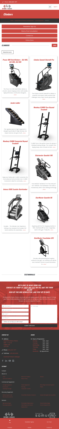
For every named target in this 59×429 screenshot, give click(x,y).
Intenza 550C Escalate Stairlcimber (15, 189)
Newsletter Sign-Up (29, 26)
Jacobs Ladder (15, 103)
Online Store (29, 40)
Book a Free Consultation (29, 31)
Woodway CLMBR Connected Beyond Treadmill (15, 142)
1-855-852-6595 (13, 353)
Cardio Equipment (39, 20)
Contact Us (29, 36)
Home (11, 20)
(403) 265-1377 (13, 2)
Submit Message (29, 325)
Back (54, 45)
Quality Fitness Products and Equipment (24, 20)
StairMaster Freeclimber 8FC (44, 238)
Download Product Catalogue (12, 357)
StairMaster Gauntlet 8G (43, 197)
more (15, 95)
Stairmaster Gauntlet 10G (44, 155)
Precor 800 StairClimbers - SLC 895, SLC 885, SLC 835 (15, 60)
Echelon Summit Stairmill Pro (44, 59)
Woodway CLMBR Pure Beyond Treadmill (43, 108)
